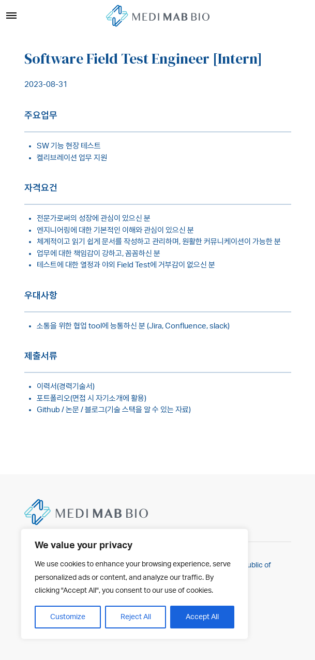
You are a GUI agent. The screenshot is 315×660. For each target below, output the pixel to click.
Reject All (136, 617)
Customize (67, 617)
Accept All (202, 617)
